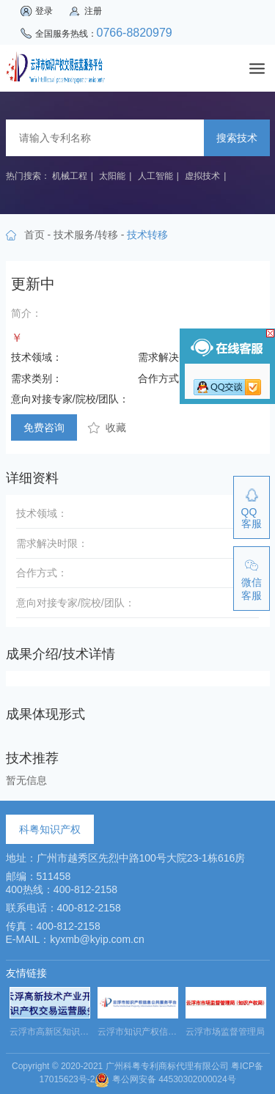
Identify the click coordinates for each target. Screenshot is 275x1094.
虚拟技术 (202, 176)
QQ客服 (251, 517)
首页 (34, 235)
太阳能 (112, 176)
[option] (50, 1016)
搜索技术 (236, 138)
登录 (44, 11)
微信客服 (251, 588)
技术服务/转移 (86, 235)
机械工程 (69, 176)
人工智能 (155, 176)
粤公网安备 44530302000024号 (165, 1079)
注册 (93, 11)
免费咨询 (44, 427)
